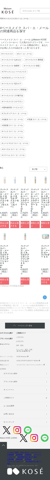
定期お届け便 (4, 360)
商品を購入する (4, 224)
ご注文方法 (19, 337)
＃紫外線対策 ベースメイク (12, 107)
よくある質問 (9, 406)
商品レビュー (4, 365)
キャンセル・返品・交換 (24, 349)
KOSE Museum (22, 356)
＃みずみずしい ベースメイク (13, 78)
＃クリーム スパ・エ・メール (13, 155)
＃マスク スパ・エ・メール (12, 137)
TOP (1, 18)
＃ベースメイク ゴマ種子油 (12, 96)
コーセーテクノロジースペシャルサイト (30, 365)
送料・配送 (19, 345)
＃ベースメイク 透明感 (34, 60)
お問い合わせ (9, 414)
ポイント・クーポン (6, 356)
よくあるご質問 (12, 452)
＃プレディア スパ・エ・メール (13, 113)
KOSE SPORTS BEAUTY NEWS (27, 360)
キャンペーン (5, 344)
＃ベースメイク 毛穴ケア (11, 84)
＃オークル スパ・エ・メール (13, 149)
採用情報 (19, 455)
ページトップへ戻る (25, 326)
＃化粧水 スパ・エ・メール (12, 119)
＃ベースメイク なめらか (11, 60)
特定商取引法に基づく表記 (27, 457)
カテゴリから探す (6, 333)
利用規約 (28, 455)
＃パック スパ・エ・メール (12, 131)
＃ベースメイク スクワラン (12, 102)
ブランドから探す (6, 339)
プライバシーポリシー (15, 461)
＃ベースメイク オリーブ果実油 (13, 90)
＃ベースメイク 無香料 (10, 66)
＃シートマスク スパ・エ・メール (14, 143)
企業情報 (10, 455)
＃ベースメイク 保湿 (31, 66)
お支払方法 (19, 341)
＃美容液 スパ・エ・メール (12, 125)
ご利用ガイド (21, 333)
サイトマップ (9, 422)
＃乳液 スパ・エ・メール (37, 119)
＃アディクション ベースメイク (13, 72)
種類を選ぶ (25, 224)
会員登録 (3, 369)
